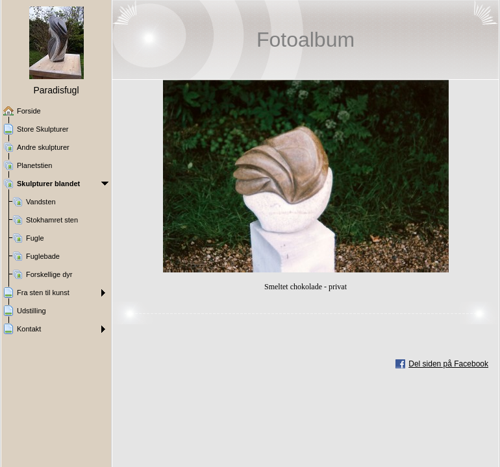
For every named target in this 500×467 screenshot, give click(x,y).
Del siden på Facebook (448, 363)
